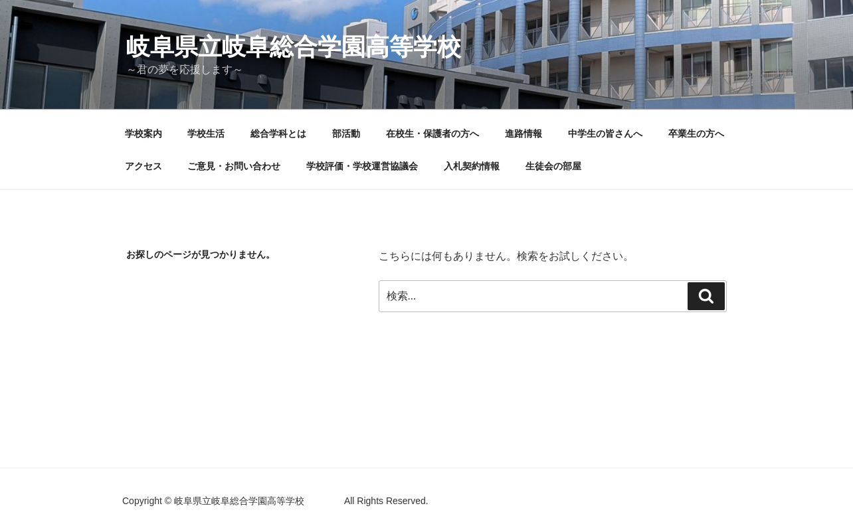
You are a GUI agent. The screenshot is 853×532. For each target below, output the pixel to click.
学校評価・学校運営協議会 (362, 166)
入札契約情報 (472, 166)
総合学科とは (278, 133)
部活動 (346, 133)
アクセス (143, 166)
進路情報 (523, 133)
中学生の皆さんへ (605, 133)
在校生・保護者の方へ (432, 133)
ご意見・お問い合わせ (233, 166)
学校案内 (143, 133)
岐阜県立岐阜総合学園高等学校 (341, 46)
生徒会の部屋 (553, 166)
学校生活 (206, 133)
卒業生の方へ (696, 133)
